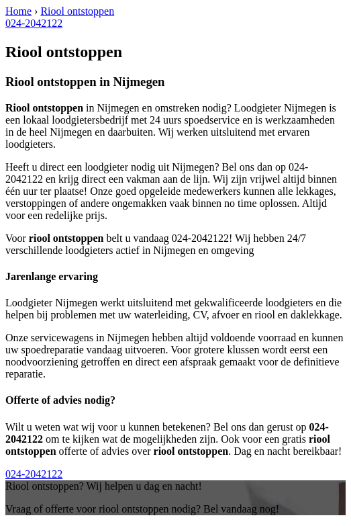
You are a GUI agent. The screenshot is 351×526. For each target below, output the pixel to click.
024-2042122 (33, 23)
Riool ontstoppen (77, 11)
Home (18, 11)
